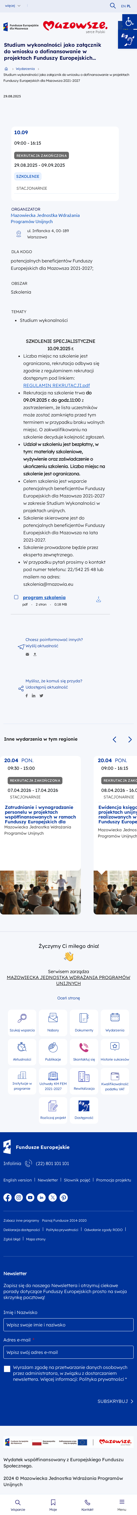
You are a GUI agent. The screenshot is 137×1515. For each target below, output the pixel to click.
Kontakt (87, 1509)
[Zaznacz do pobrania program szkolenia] (16, 597)
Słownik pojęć (77, 1180)
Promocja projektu (113, 1180)
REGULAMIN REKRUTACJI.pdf (56, 385)
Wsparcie (18, 1509)
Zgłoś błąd (11, 1239)
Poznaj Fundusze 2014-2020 (64, 1220)
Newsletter (48, 1180)
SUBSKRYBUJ (113, 1401)
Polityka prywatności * (103, 1379)
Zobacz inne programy (21, 1220)
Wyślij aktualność (42, 645)
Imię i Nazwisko (20, 1312)
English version (17, 1180)
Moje (53, 1509)
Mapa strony (36, 1239)
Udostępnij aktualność (47, 687)
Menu (121, 1509)
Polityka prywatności (62, 1230)
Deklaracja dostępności (21, 1230)
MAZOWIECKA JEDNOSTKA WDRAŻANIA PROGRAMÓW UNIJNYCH (68, 980)
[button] (129, 21)
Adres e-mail (18, 1340)
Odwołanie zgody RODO (103, 1230)
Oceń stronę (68, 998)
